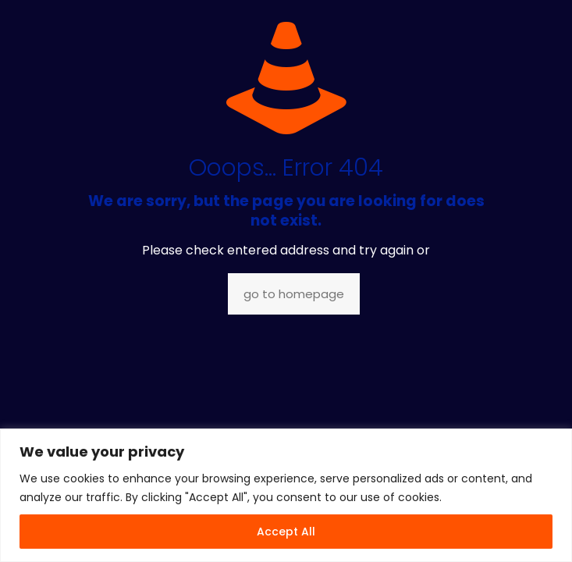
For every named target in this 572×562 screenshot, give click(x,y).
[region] (286, 495)
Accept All (286, 531)
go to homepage (293, 294)
